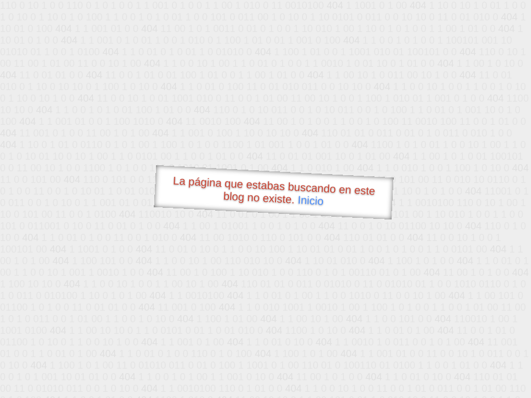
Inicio (311, 200)
